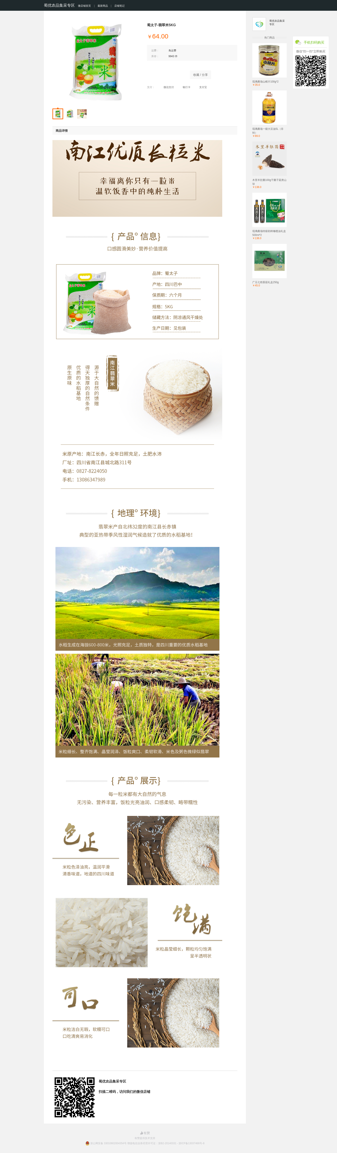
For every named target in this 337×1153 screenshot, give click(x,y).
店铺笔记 (119, 5)
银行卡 (184, 87)
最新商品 (103, 5)
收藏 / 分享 (200, 74)
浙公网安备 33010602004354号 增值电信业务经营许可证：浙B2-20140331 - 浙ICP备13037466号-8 (147, 1143)
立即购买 (166, 73)
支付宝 (201, 87)
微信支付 (166, 87)
